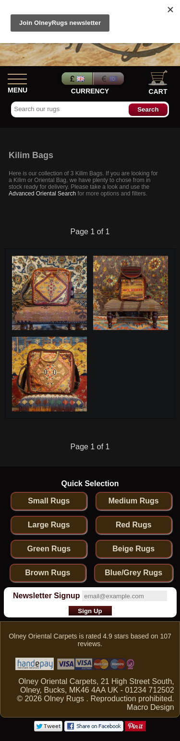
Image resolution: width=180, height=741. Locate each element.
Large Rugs (49, 525)
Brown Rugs (47, 573)
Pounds (76, 78)
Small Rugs (49, 501)
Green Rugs (49, 549)
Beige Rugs (133, 549)
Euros (109, 78)
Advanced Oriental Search (42, 193)
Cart (158, 82)
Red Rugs (134, 525)
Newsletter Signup (46, 596)
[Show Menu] (17, 77)
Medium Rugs (133, 501)
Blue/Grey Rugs (133, 573)
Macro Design (150, 707)
